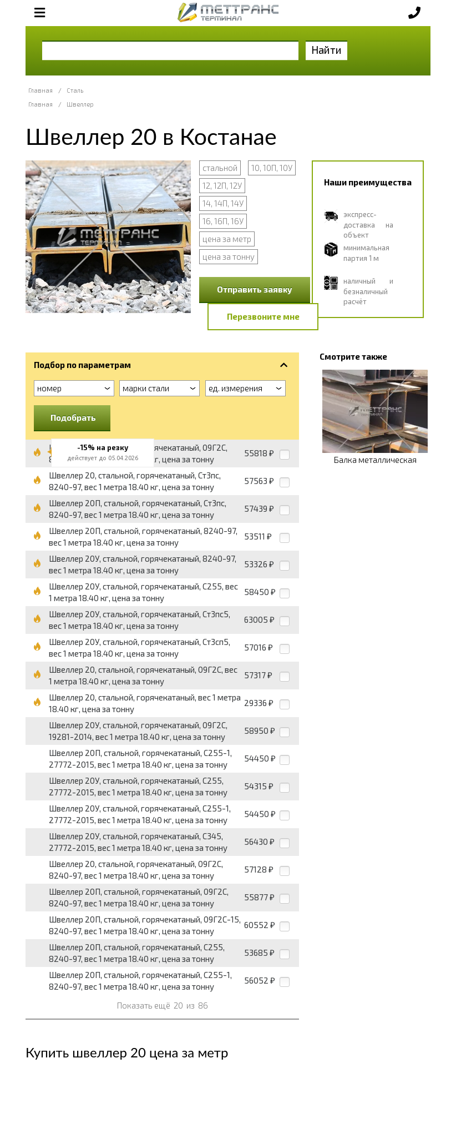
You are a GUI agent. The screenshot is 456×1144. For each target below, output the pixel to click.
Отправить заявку (254, 289)
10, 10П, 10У (271, 168)
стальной (219, 168)
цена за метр (226, 239)
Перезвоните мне (263, 316)
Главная (40, 90)
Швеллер (80, 104)
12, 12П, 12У (222, 185)
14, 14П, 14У (223, 203)
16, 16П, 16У (223, 221)
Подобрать (73, 417)
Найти (326, 49)
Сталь (75, 90)
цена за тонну (228, 256)
